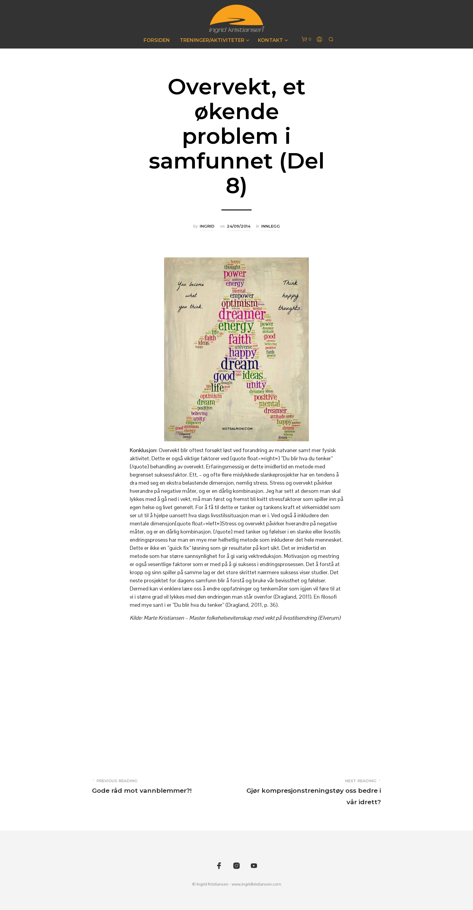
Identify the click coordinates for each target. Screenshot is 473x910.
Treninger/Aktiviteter (212, 40)
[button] (306, 39)
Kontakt (270, 40)
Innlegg (270, 226)
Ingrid (207, 226)
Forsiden (157, 40)
